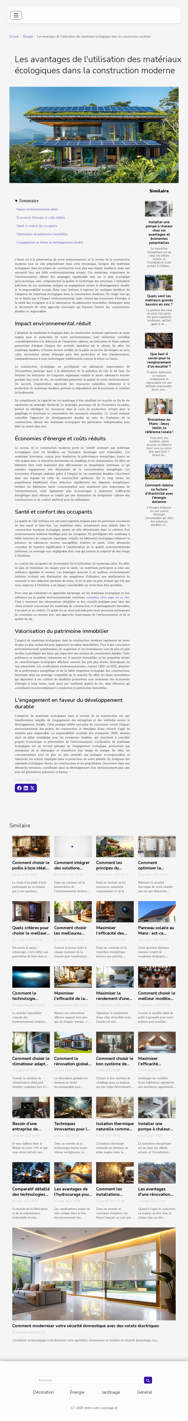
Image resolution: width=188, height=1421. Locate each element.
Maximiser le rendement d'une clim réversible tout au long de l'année (115, 1001)
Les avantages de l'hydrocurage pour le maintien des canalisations (72, 1197)
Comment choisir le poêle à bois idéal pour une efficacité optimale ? (31, 871)
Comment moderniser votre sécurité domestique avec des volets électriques (85, 1326)
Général (144, 1392)
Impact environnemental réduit (37, 209)
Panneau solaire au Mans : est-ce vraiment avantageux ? (156, 936)
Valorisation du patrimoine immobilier (42, 234)
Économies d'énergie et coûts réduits (41, 217)
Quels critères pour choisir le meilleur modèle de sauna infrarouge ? (30, 936)
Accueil (14, 36)
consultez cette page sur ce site (108, 597)
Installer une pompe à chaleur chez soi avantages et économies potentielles (159, 232)
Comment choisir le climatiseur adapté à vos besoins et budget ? (31, 1067)
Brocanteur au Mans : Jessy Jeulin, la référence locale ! (159, 425)
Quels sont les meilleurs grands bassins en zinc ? (159, 300)
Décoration (43, 1392)
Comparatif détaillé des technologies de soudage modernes (31, 1197)
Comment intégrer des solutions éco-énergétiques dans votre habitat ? (73, 871)
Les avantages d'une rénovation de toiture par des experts (155, 1197)
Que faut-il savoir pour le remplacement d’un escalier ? (159, 360)
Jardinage (111, 1392)
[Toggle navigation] (16, 15)
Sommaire (29, 200)
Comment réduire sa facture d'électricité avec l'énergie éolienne (159, 493)
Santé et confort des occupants (37, 226)
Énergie (28, 36)
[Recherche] (89, 1380)
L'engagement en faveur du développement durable (50, 242)
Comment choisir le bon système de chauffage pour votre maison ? (114, 1067)
